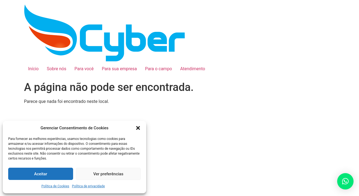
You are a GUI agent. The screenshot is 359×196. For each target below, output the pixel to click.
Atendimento (192, 68)
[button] (138, 128)
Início (33, 68)
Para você (84, 68)
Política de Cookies (55, 186)
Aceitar (40, 173)
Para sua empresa (119, 68)
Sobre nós (57, 68)
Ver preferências (108, 173)
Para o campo (158, 68)
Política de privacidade (88, 186)
